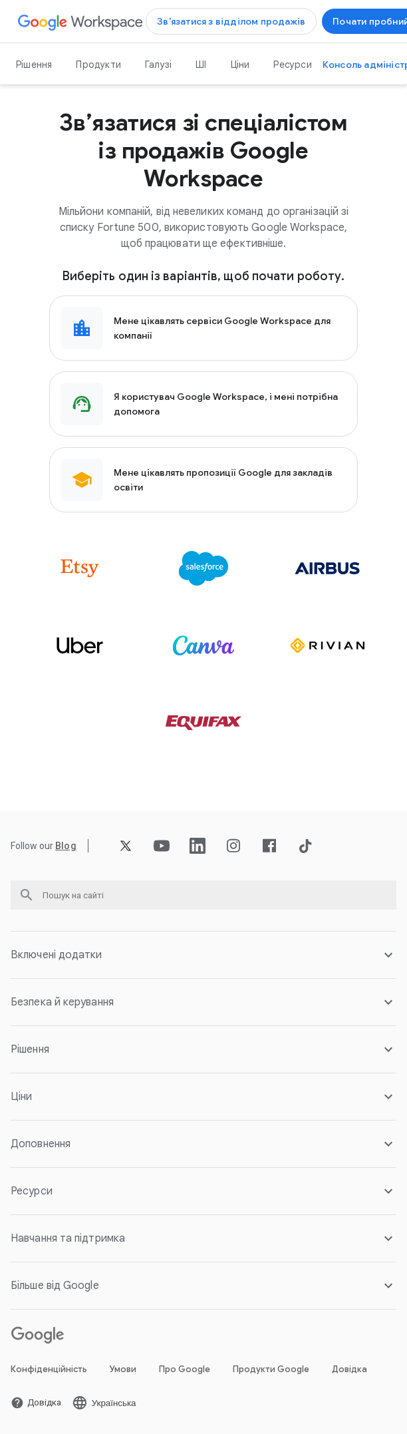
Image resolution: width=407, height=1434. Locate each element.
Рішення (34, 65)
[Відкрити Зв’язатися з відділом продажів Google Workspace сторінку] (231, 21)
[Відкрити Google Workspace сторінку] (81, 22)
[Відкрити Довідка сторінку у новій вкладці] (36, 1402)
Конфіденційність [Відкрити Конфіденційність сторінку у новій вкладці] (49, 1369)
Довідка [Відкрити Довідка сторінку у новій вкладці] (349, 1369)
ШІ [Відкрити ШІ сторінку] (201, 65)
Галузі (158, 65)
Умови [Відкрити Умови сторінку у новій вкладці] (123, 1369)
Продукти (98, 65)
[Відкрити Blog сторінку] (65, 845)
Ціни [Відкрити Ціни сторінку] (240, 65)
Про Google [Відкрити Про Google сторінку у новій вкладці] (184, 1369)
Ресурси (292, 65)
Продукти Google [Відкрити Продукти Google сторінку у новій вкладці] (271, 1369)
